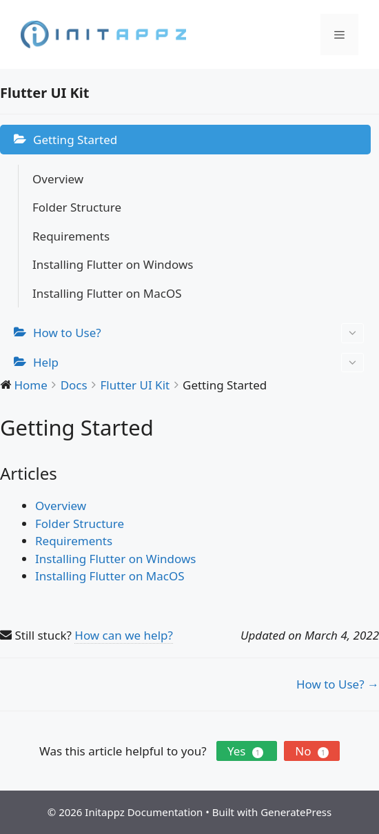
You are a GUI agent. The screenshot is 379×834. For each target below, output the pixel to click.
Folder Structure (76, 207)
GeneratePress (295, 812)
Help (198, 363)
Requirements (71, 236)
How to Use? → (337, 684)
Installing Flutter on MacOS (107, 293)
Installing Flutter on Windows (112, 264)
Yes (246, 751)
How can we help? (123, 635)
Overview (57, 179)
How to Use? (198, 333)
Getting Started (75, 140)
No (312, 751)
